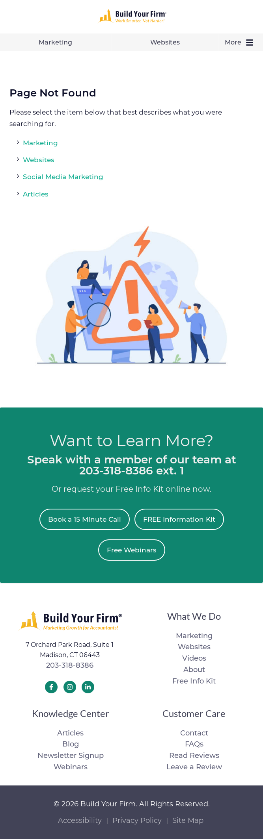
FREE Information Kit (179, 519)
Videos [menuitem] (194, 658)
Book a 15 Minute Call (84, 519)
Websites (38, 160)
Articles (35, 194)
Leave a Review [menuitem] (194, 767)
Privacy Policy (137, 820)
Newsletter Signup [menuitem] (70, 755)
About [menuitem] (194, 669)
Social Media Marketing (63, 177)
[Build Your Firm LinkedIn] (88, 687)
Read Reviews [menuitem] (194, 755)
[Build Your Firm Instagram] (69, 687)
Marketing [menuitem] (55, 42)
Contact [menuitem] (194, 733)
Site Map (187, 820)
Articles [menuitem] (70, 733)
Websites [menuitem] (165, 42)
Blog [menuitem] (70, 744)
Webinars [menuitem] (71, 767)
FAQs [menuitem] (194, 744)
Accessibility (80, 820)
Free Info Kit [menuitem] (194, 681)
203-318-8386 (69, 665)
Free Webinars (132, 550)
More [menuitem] (241, 42)
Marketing (40, 143)
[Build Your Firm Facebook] (51, 687)
